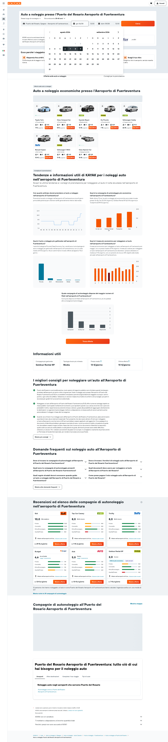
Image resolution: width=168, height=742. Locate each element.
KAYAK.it (35, 735)
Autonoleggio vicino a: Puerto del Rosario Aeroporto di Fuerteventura (51, 691)
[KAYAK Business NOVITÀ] (3, 38)
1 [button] (75, 44)
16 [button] (80, 54)
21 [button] (70, 59)
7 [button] (70, 49)
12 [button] (60, 54)
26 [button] (60, 64)
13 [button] (65, 54)
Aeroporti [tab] (40, 676)
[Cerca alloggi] (3, 14)
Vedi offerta (48, 127)
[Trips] (3, 44)
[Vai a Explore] (3, 29)
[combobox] (31, 18)
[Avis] (100, 551)
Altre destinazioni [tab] (53, 676)
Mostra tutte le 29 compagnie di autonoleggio (49, 593)
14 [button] (70, 54)
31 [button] (49, 69)
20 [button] (65, 59)
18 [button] (55, 59)
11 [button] (54, 54)
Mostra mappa (136, 604)
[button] (3, 3)
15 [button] (75, 54)
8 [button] (75, 49)
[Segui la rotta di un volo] (3, 34)
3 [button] (49, 49)
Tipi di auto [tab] (86, 676)
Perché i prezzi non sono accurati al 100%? (88, 724)
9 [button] (80, 49)
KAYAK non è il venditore (88, 716)
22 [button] (75, 59)
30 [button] (80, 64)
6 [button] (65, 49)
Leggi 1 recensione (45, 558)
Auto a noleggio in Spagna (53, 735)
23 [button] (80, 59)
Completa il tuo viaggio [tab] (70, 676)
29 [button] (75, 64)
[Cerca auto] (3, 19)
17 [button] (49, 59)
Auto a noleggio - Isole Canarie (73, 735)
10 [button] (50, 54)
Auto (41, 735)
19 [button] (60, 59)
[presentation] (141, 502)
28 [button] (70, 64)
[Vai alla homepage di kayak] (14, 3)
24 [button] (50, 64)
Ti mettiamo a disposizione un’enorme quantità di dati (88, 720)
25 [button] (55, 64)
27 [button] (65, 64)
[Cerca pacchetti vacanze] (3, 23)
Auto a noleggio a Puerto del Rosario (116, 735)
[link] (88, 341)
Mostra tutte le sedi (61, 538)
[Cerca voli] (3, 10)
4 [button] (54, 49)
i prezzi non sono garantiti (75, 710)
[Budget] (63, 551)
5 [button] (59, 49)
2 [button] (80, 44)
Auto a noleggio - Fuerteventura (93, 735)
